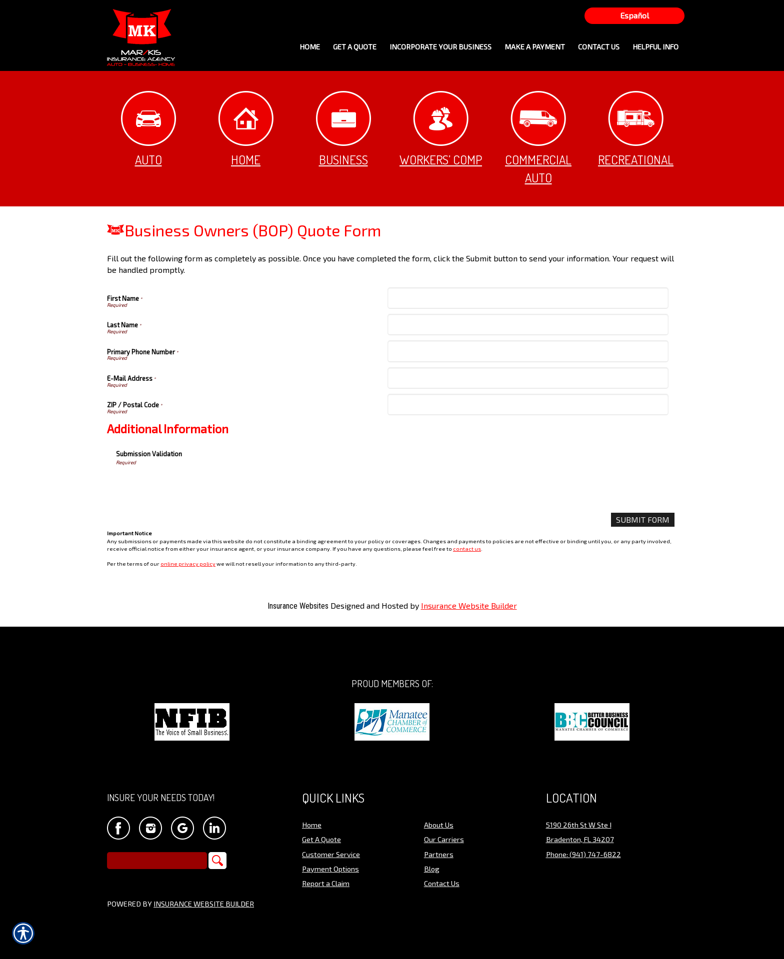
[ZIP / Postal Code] (528, 404)
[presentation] (192, 485)
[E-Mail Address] (528, 378)
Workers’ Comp (441, 129)
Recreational (636, 129)
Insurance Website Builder (469, 605)
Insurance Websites (298, 606)
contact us (467, 548)
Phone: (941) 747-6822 (583, 854)
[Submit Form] (642, 520)
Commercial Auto (538, 138)
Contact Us (442, 883)
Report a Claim (326, 883)
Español (634, 15)
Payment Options (330, 869)
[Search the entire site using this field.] (157, 861)
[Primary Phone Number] (528, 351)
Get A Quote (321, 839)
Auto (148, 129)
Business (343, 129)
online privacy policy (188, 563)
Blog (432, 869)
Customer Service (331, 854)
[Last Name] (528, 324)
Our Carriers (444, 839)
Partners (439, 854)
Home (246, 129)
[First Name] (528, 298)
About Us (439, 825)
